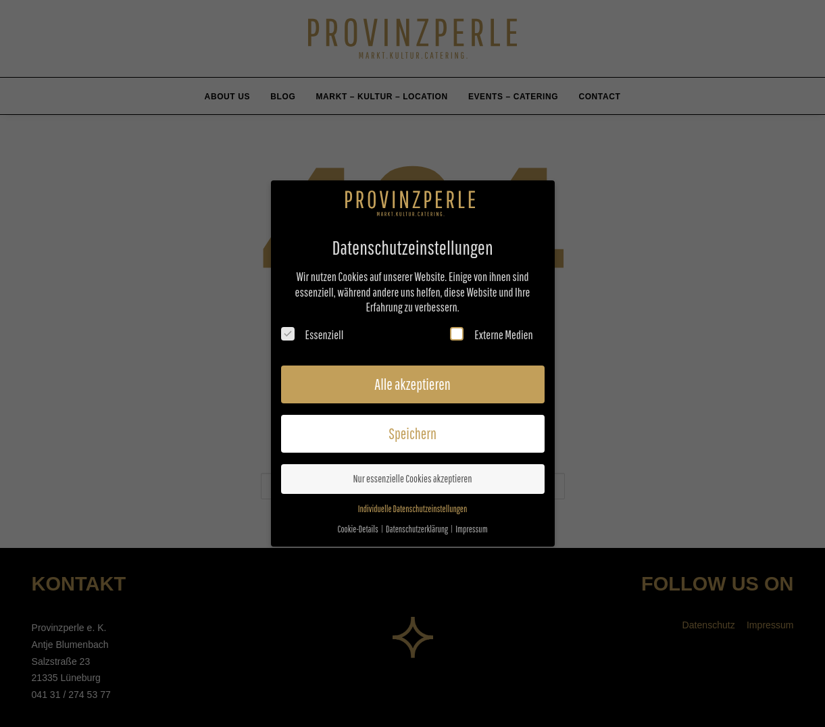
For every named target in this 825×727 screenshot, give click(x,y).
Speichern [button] (412, 429)
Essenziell (312, 330)
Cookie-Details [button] (358, 525)
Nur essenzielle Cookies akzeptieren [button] (412, 475)
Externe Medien (491, 330)
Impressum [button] (471, 525)
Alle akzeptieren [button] (412, 380)
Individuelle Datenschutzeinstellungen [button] (413, 505)
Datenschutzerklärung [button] (417, 525)
